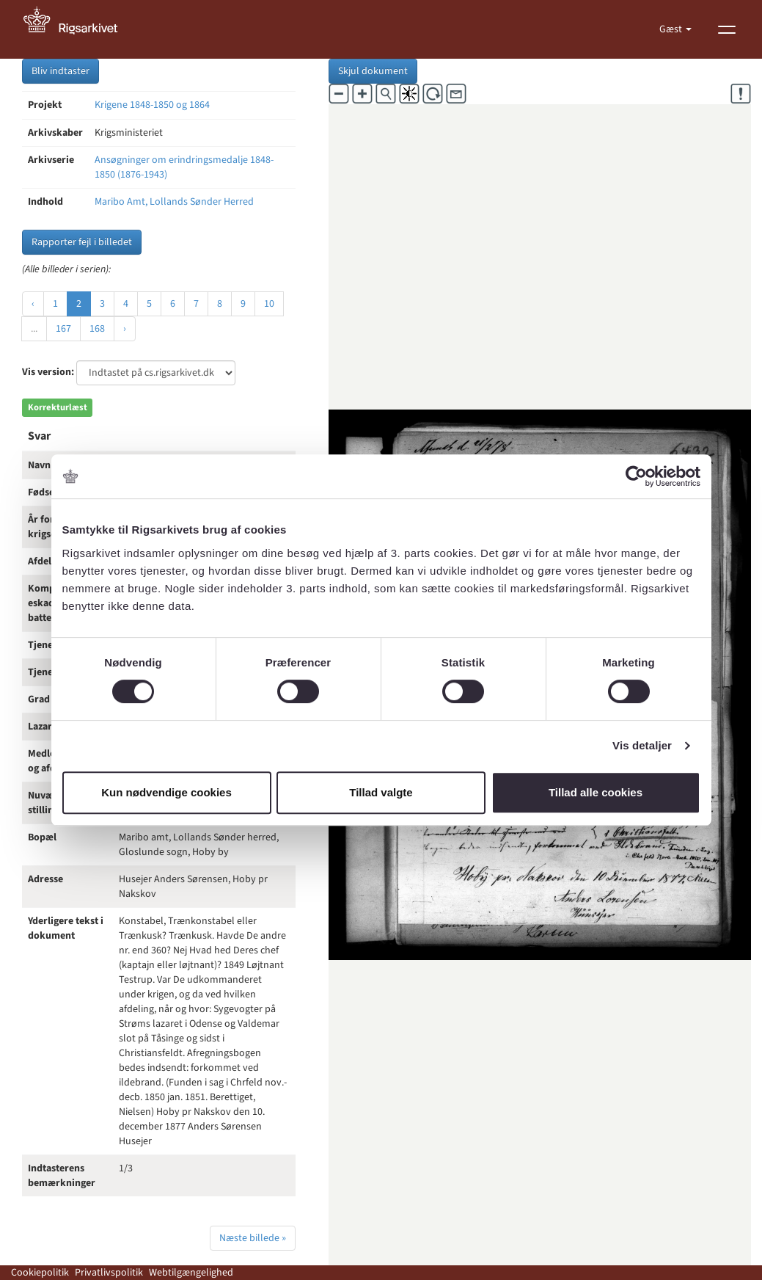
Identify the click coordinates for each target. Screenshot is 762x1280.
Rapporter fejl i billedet (82, 242)
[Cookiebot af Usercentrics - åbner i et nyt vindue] (636, 476)
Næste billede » (252, 1238)
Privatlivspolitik (109, 1272)
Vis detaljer (642, 745)
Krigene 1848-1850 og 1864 (152, 105)
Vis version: (48, 372)
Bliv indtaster (60, 71)
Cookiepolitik (40, 1272)
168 (97, 328)
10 (269, 304)
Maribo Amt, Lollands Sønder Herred (174, 201)
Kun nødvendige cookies (166, 792)
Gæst (671, 29)
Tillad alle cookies (595, 792)
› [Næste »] (124, 328)
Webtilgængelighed (191, 1272)
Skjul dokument (373, 71)
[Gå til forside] (78, 29)
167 (63, 328)
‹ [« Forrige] (33, 304)
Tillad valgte (380, 792)
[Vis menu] (727, 29)
